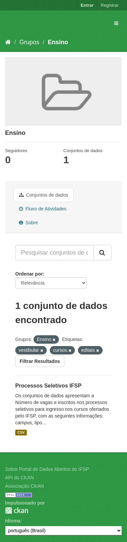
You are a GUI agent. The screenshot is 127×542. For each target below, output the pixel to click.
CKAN (16, 510)
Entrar (87, 5)
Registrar (110, 5)
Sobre (28, 222)
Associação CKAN (24, 486)
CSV (21, 432)
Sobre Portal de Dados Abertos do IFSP (47, 469)
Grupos (29, 42)
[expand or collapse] (116, 23)
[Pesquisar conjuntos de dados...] (54, 252)
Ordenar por (29, 274)
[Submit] (102, 252)
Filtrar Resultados (40, 361)
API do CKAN (19, 477)
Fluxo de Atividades (42, 208)
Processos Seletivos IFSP (48, 386)
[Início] (8, 42)
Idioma (12, 520)
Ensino (58, 42)
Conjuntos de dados (43, 195)
